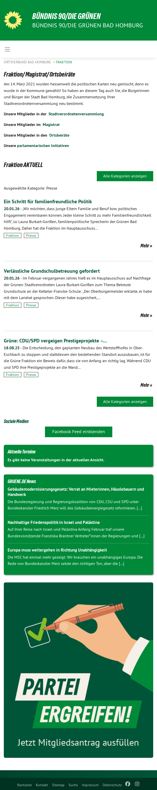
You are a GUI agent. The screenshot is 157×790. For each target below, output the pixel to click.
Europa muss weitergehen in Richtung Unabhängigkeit (57, 550)
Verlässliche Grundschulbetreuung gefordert (52, 271)
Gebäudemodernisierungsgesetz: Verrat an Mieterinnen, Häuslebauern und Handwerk (76, 491)
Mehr (144, 245)
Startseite (24, 785)
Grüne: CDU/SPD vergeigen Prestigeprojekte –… (55, 340)
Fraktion (64, 62)
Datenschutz (112, 785)
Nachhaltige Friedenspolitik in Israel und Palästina (54, 522)
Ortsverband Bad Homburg (28, 62)
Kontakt (42, 785)
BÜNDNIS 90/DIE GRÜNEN (66, 16)
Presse (31, 235)
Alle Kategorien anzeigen (125, 175)
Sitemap (58, 785)
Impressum (90, 785)
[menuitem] (24, 784)
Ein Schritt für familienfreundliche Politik (48, 201)
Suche (73, 785)
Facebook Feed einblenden (78, 431)
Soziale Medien (16, 421)
